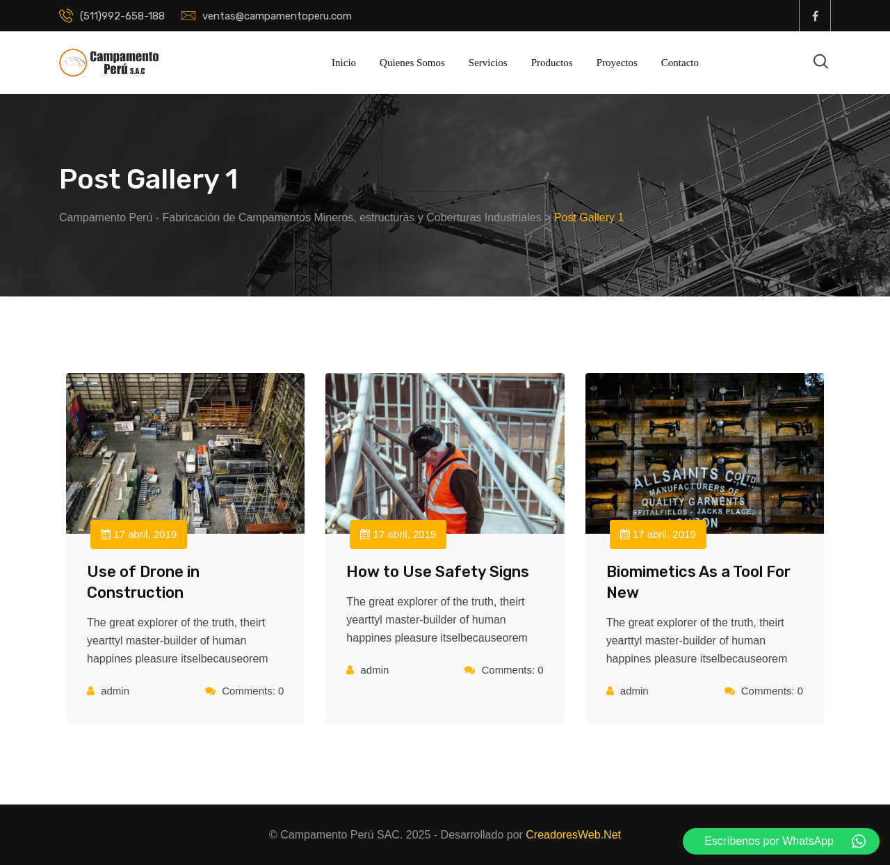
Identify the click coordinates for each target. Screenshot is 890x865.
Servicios (488, 62)
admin (115, 691)
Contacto (680, 62)
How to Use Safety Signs (437, 571)
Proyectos (617, 62)
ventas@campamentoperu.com (277, 16)
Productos (552, 62)
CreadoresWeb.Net (573, 835)
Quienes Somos (412, 62)
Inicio (344, 62)
